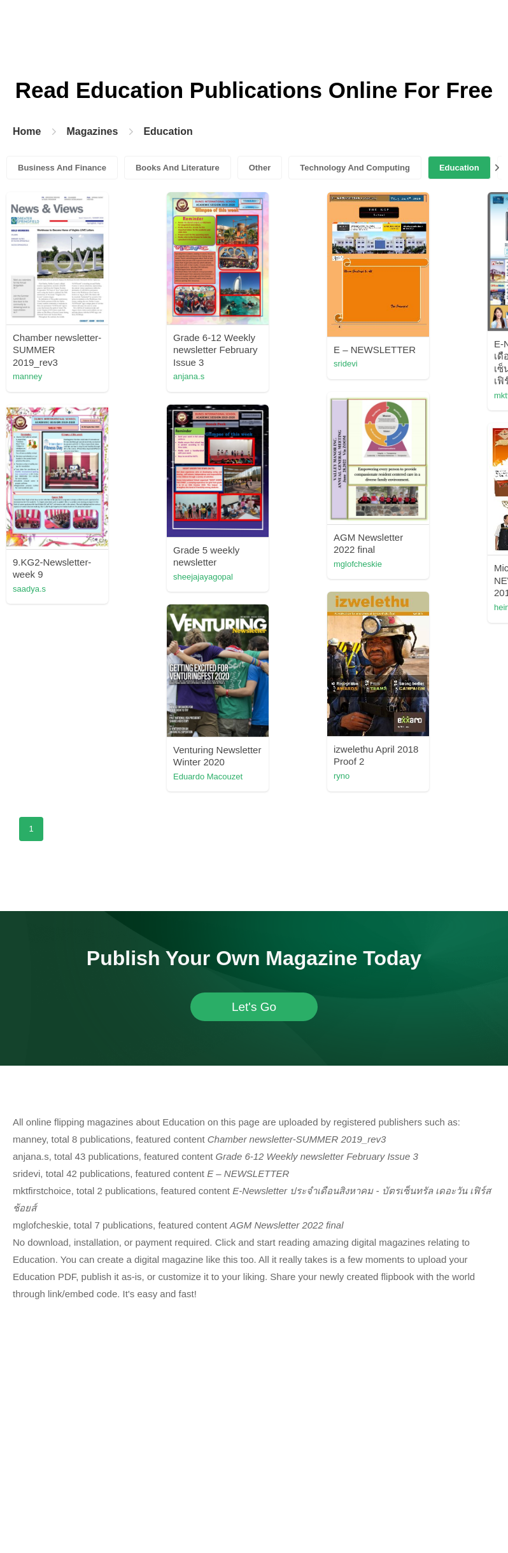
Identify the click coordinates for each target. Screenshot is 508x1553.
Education (167, 131)
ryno (341, 776)
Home (27, 131)
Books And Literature (178, 167)
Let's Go (254, 1006)
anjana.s (188, 376)
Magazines (92, 131)
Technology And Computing (355, 167)
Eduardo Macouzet (208, 776)
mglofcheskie (358, 564)
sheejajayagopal (203, 577)
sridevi (346, 363)
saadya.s (29, 589)
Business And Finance (62, 167)
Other (260, 167)
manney (27, 376)
